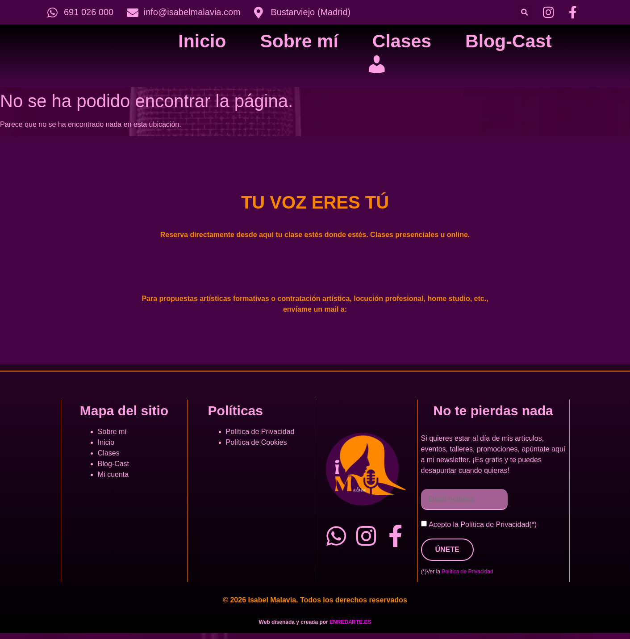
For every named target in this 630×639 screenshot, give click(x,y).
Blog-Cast (508, 41)
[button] (525, 12)
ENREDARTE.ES (350, 622)
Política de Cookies (256, 443)
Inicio (202, 41)
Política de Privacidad (260, 432)
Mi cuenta (113, 475)
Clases (401, 41)
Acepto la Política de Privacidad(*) (483, 525)
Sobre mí (299, 41)
